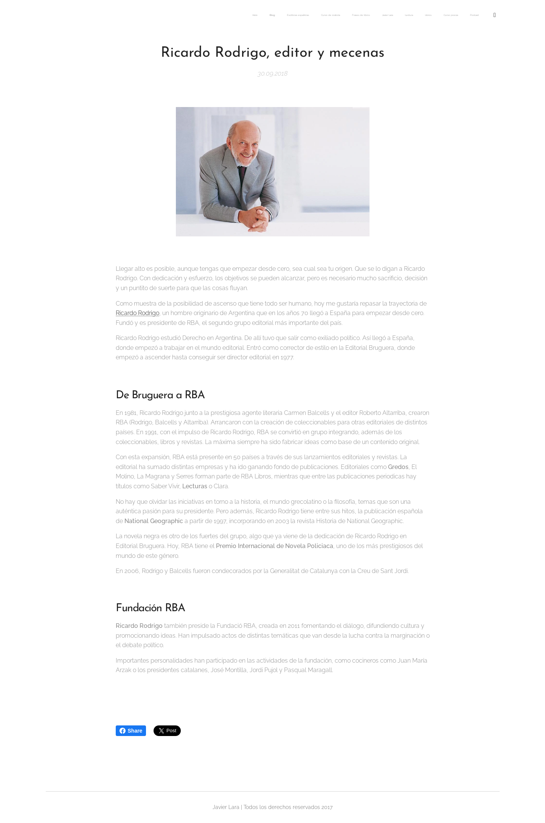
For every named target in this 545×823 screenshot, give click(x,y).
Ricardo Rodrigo (137, 313)
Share (131, 731)
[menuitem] (369, 15)
